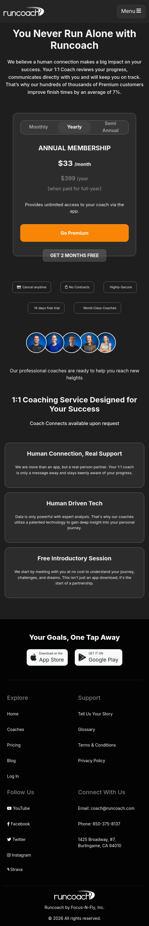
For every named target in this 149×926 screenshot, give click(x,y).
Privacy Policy (91, 760)
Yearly (74, 127)
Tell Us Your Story (95, 713)
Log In (13, 776)
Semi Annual (110, 126)
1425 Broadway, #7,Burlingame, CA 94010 (99, 842)
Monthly (38, 127)
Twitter (16, 839)
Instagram (19, 854)
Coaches (15, 729)
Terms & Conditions (97, 744)
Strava (15, 869)
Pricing (14, 744)
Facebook (18, 823)
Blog (11, 760)
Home (12, 713)
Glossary (86, 729)
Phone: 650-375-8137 (99, 823)
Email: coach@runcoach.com (106, 808)
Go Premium (74, 233)
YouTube (18, 808)
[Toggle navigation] (131, 11)
